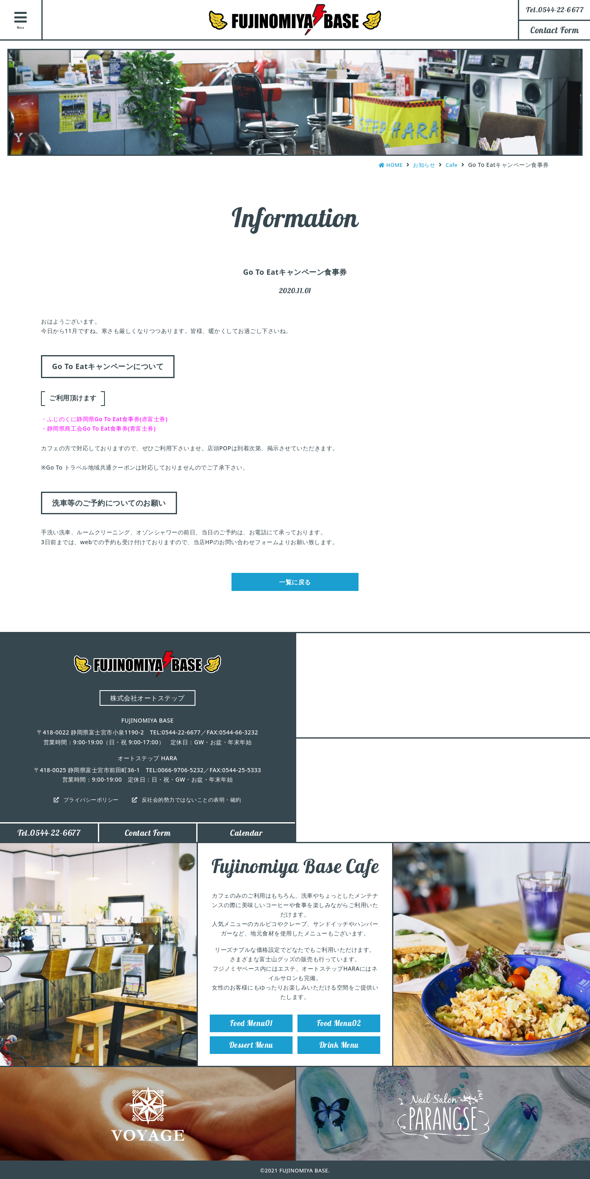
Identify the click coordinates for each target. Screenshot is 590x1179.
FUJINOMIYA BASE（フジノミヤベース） (295, 19)
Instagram (575, 86)
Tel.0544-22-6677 (48, 838)
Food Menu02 (339, 1032)
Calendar (246, 838)
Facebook (575, 132)
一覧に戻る (295, 583)
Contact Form (554, 30)
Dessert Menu (251, 1057)
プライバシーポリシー (87, 803)
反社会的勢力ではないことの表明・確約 (194, 803)
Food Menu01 (251, 1032)
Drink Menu (338, 1057)
